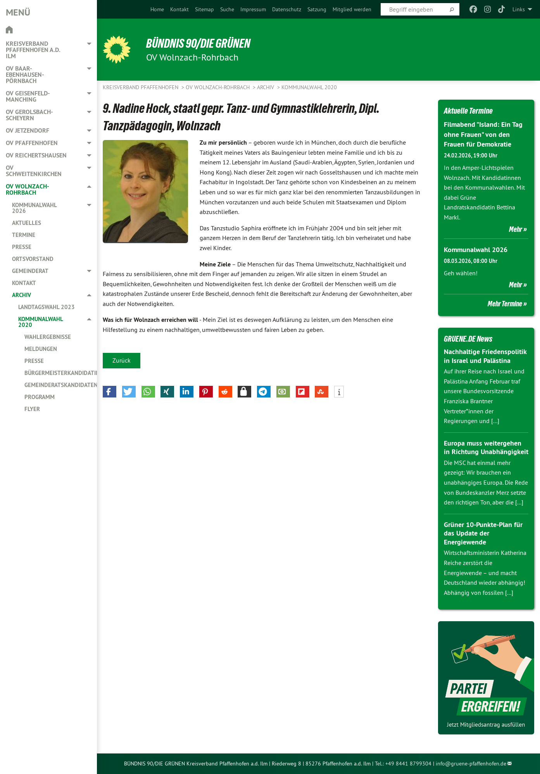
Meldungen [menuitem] (40, 348)
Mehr (515, 229)
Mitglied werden (352, 9)
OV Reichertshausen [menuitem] (36, 155)
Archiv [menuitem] (21, 295)
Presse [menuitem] (21, 247)
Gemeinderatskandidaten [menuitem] (60, 385)
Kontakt (179, 9)
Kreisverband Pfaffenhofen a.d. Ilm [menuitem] (33, 50)
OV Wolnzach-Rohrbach (218, 87)
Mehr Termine (505, 303)
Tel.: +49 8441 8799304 (403, 763)
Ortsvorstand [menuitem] (32, 259)
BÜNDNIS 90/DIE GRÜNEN (198, 43)
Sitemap (204, 9)
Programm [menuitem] (39, 397)
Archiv (266, 87)
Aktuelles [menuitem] (26, 222)
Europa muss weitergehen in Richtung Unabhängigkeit (486, 447)
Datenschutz (286, 9)
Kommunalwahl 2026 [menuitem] (34, 207)
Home (157, 9)
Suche (227, 9)
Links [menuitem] (518, 9)
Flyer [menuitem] (32, 409)
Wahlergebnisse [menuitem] (47, 336)
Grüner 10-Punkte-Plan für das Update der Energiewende (483, 533)
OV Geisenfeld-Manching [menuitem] (28, 96)
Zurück (121, 360)
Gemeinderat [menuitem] (30, 271)
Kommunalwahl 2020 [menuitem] (40, 321)
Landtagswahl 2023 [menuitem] (46, 307)
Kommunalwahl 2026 (475, 249)
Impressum (253, 9)
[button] (109, 391)
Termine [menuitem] (23, 234)
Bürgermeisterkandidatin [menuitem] (60, 373)
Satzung (316, 9)
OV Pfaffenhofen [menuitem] (32, 143)
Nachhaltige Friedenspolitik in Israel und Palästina (485, 356)
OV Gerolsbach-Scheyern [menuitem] (29, 115)
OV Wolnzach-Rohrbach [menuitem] (27, 189)
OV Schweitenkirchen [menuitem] (34, 171)
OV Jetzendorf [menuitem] (27, 130)
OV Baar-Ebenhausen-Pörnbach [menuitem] (25, 74)
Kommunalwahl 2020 (309, 87)
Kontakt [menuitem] (24, 283)
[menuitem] (157, 9)
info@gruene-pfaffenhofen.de (471, 763)
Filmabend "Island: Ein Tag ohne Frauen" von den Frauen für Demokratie (483, 134)
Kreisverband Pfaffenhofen (141, 87)
